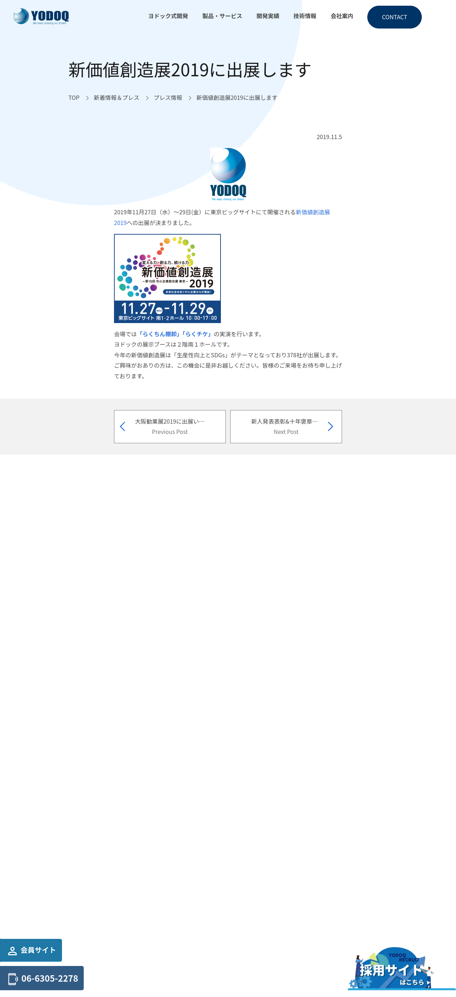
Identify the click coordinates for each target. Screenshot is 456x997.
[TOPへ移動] (73, 97)
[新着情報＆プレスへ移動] (116, 97)
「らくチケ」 (198, 333)
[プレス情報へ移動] (168, 97)
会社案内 (342, 15)
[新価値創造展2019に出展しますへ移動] (237, 97)
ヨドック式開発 (168, 15)
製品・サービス (222, 15)
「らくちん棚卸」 (159, 333)
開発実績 (267, 15)
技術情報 (305, 15)
